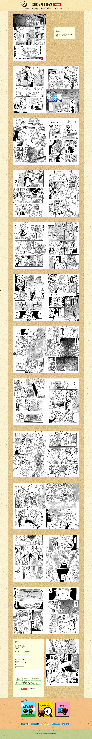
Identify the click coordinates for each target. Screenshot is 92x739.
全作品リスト (27, 8)
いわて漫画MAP (36, 8)
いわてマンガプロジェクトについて (62, 8)
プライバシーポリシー (47, 730)
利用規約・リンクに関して (36, 730)
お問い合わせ (55, 730)
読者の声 (43, 8)
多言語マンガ (50, 8)
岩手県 (60, 730)
